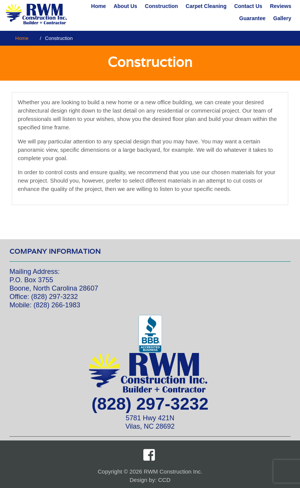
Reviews (280, 6)
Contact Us (248, 6)
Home (98, 6)
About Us (125, 6)
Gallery (282, 18)
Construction (161, 6)
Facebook (149, 455)
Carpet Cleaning (206, 6)
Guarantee (252, 18)
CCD (164, 480)
